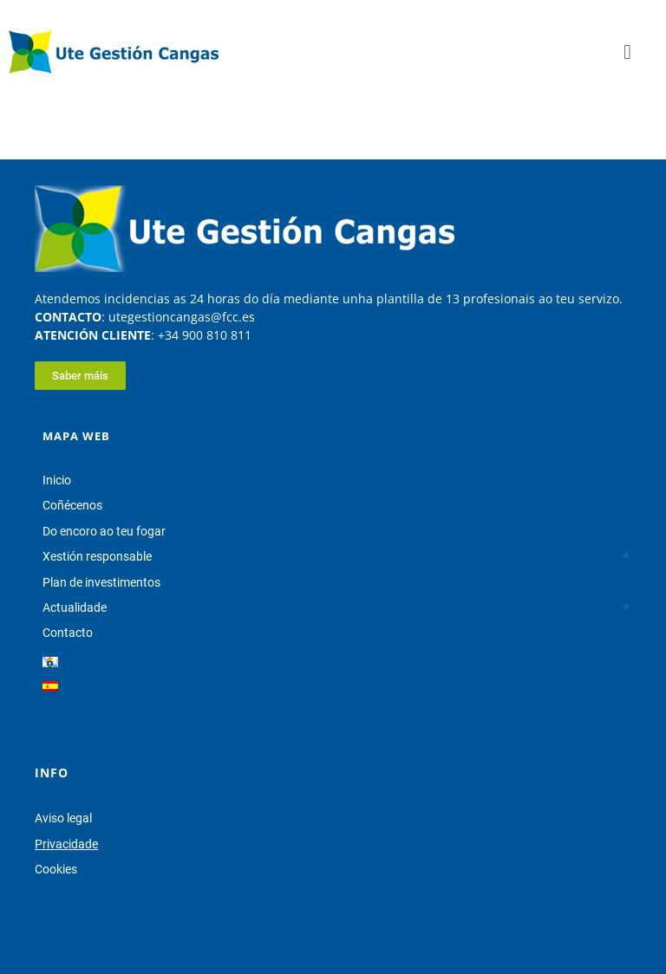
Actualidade (74, 607)
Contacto (67, 633)
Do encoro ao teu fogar (104, 531)
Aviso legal (63, 818)
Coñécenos (72, 505)
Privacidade (66, 844)
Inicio (56, 480)
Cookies (56, 869)
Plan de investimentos (101, 582)
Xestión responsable (97, 556)
